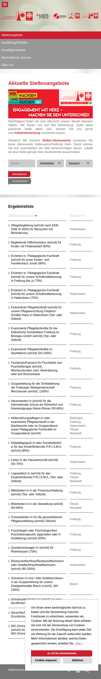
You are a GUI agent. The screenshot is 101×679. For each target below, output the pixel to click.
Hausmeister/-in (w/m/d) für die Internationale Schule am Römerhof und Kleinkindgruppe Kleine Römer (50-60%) (37, 404)
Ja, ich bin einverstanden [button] (61, 653)
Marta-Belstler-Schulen (16, 57)
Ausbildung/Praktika (14, 42)
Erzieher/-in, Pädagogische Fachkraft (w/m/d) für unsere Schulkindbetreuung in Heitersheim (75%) (36, 294)
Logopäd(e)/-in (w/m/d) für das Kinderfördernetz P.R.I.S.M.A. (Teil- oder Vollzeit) (37, 477)
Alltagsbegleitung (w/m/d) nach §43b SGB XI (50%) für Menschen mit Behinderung (34, 229)
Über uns (7, 65)
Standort (77, 215)
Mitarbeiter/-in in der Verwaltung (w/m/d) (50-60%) (37, 505)
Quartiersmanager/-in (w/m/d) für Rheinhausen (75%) (32, 549)
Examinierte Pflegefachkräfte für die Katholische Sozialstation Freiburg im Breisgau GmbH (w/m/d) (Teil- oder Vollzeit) (35, 334)
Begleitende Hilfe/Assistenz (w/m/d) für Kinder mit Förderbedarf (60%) (36, 244)
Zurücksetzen (19, 181)
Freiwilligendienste (13, 50)
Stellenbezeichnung (22, 215)
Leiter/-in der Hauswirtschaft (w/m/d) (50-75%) (34, 461)
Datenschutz (16, 669)
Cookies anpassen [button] (46, 660)
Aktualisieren (19, 174)
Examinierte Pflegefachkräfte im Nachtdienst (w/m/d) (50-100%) (31, 351)
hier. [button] (78, 643)
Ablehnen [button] (77, 660)
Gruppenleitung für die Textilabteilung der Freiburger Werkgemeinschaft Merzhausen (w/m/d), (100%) (35, 387)
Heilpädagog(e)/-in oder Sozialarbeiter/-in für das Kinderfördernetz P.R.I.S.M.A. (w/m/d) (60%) (36, 446)
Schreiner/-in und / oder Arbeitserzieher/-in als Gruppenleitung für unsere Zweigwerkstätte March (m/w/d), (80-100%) (37, 584)
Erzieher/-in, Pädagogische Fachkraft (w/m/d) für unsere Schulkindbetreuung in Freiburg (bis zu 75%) (36, 276)
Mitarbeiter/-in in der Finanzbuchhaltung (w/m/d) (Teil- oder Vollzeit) (37, 492)
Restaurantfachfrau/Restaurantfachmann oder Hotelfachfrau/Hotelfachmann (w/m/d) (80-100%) (37, 564)
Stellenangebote (12, 35)
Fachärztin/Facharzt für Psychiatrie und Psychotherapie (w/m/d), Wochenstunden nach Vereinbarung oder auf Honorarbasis (36, 368)
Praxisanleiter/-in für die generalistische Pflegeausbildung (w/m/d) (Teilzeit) (36, 519)
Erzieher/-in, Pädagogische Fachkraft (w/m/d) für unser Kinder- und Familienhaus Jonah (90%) (35, 259)
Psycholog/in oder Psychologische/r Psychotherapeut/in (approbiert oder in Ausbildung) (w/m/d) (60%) (36, 534)
